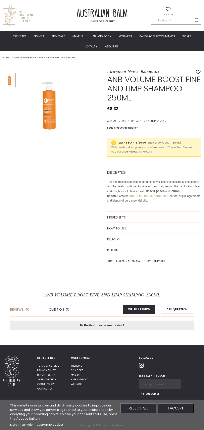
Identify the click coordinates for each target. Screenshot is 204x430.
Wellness (76, 384)
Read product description (122, 127)
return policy (46, 375)
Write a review (139, 309)
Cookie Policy (46, 384)
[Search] (176, 20)
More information (22, 425)
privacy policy (46, 370)
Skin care (77, 370)
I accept (176, 408)
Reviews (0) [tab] (19, 309)
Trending (76, 365)
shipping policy (46, 379)
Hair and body (80, 379)
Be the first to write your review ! (102, 325)
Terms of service (48, 365)
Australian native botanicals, (149, 196)
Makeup (75, 375)
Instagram (143, 366)
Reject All (138, 408)
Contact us (45, 388)
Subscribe (150, 394)
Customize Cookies (50, 425)
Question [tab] (59, 309)
